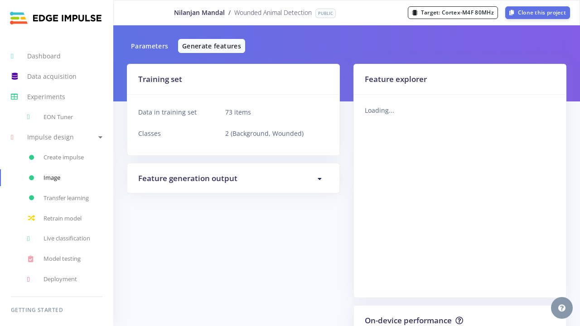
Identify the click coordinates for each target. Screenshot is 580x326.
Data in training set (167, 112)
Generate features (211, 46)
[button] (56, 137)
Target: (453, 12)
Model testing (54, 259)
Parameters (150, 46)
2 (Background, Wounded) (264, 133)
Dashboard (36, 56)
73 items (238, 112)
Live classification (58, 238)
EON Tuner (50, 116)
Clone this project (537, 12)
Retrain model (54, 218)
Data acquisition (44, 76)
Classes (149, 133)
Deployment (52, 279)
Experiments (38, 96)
